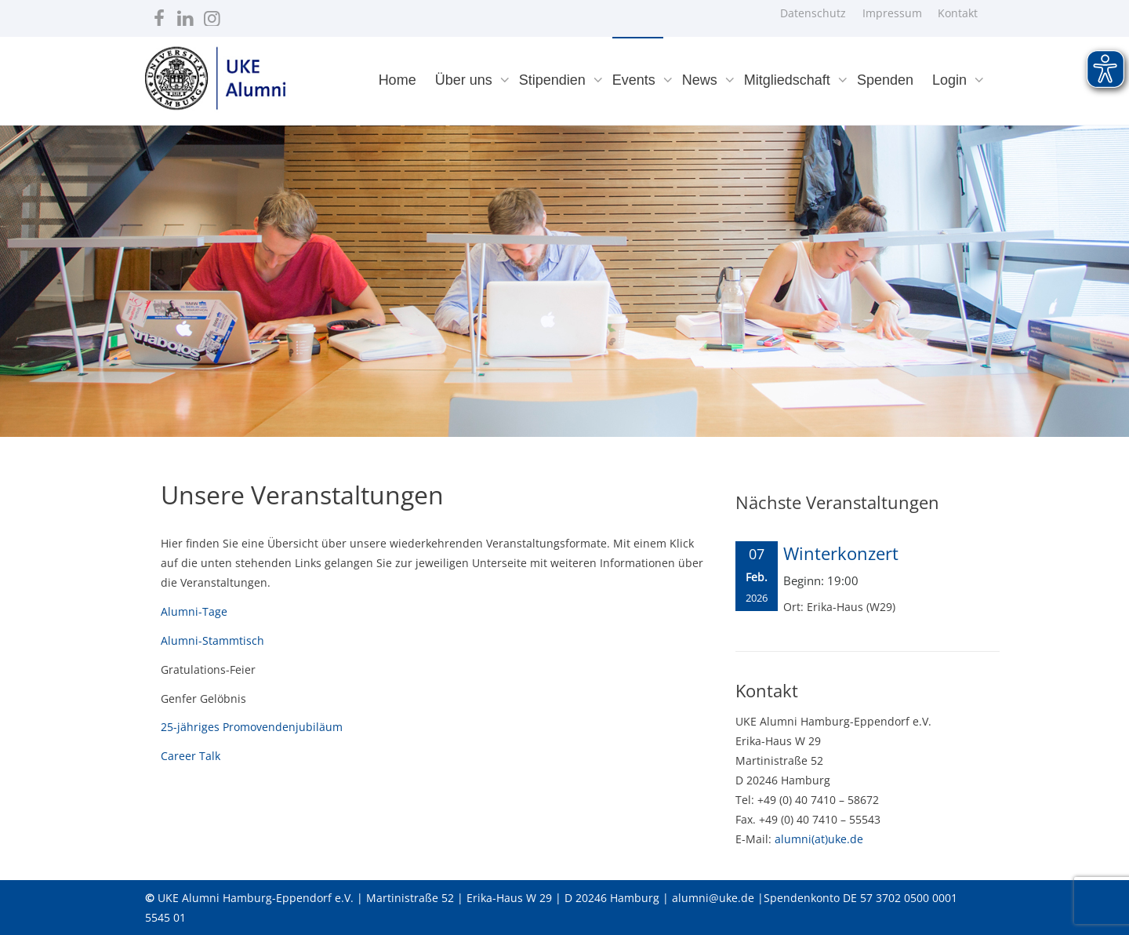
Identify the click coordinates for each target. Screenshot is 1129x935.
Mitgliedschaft (789, 80)
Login (951, 80)
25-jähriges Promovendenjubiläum (252, 726)
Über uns (465, 80)
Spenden (885, 80)
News (701, 80)
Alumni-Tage (194, 611)
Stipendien (554, 80)
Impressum (892, 12)
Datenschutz (813, 12)
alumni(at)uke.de (819, 838)
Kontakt (958, 12)
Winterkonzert (840, 553)
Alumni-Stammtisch (212, 640)
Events (635, 80)
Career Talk (190, 755)
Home (397, 80)
